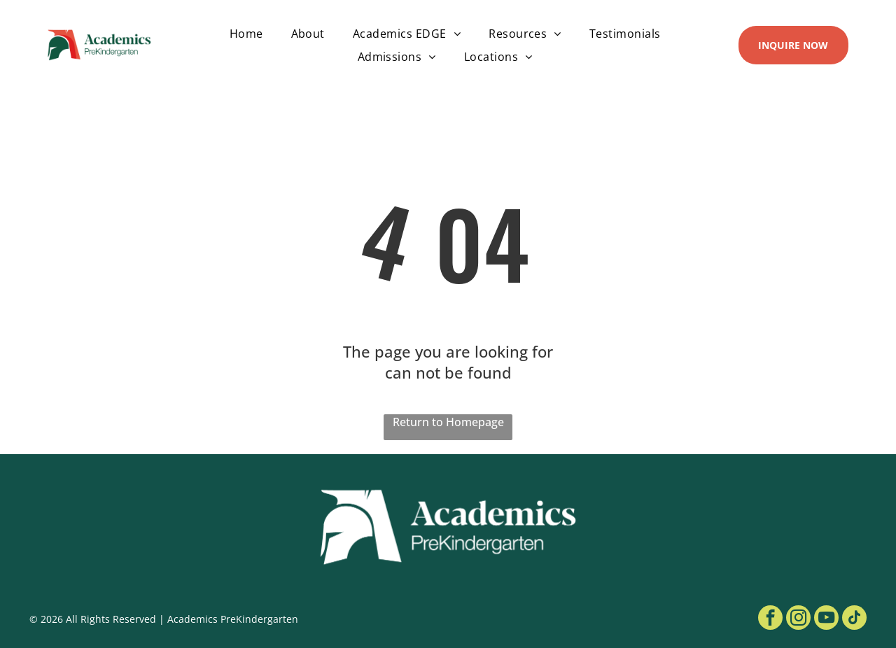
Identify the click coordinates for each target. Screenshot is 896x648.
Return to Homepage (448, 422)
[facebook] (770, 619)
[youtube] (826, 619)
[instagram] (798, 619)
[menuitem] (246, 33)
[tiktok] (854, 619)
